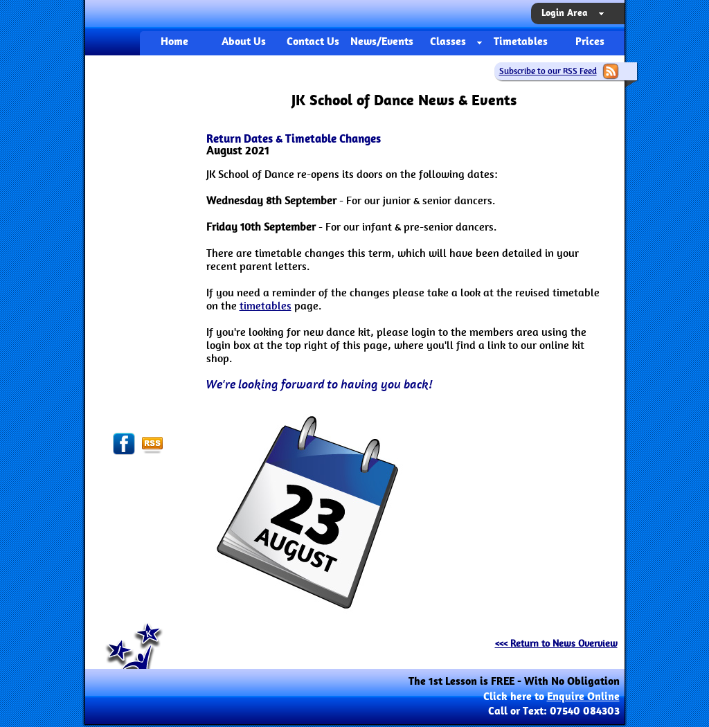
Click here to (551, 697)
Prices (589, 42)
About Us (244, 42)
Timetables (521, 42)
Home (174, 42)
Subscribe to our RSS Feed (548, 71)
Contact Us (313, 42)
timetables (265, 305)
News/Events (381, 42)
